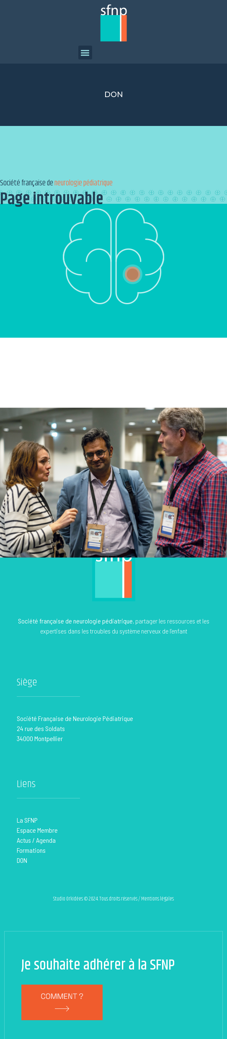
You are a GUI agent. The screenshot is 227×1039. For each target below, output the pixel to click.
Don (113, 94)
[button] (85, 52)
